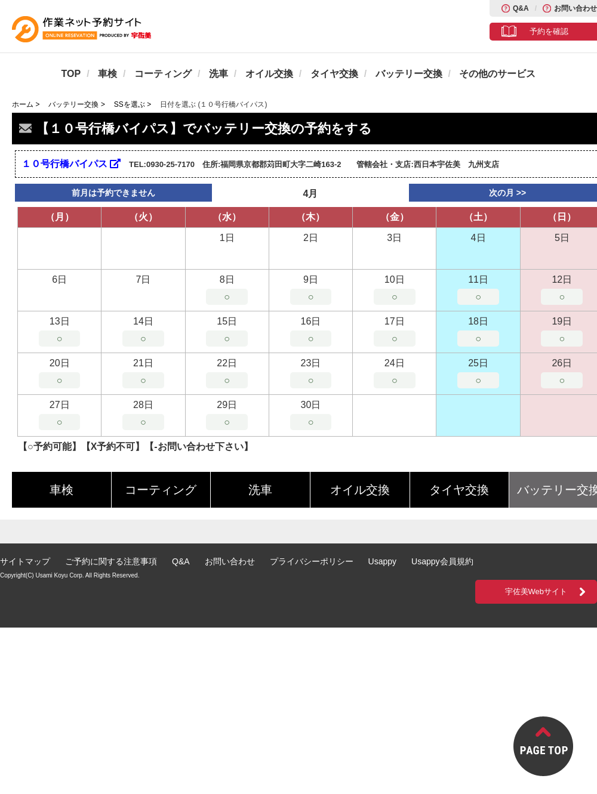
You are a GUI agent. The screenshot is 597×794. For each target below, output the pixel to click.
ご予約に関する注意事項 (111, 561)
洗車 (218, 74)
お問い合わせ (575, 8)
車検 (107, 74)
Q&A (521, 8)
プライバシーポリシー (311, 561)
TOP (71, 74)
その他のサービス (497, 74)
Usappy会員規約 (442, 561)
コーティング (163, 74)
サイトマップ (25, 561)
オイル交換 (269, 74)
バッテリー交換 (409, 74)
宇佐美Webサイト (536, 591)
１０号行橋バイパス (71, 164)
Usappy (382, 561)
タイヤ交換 (334, 74)
